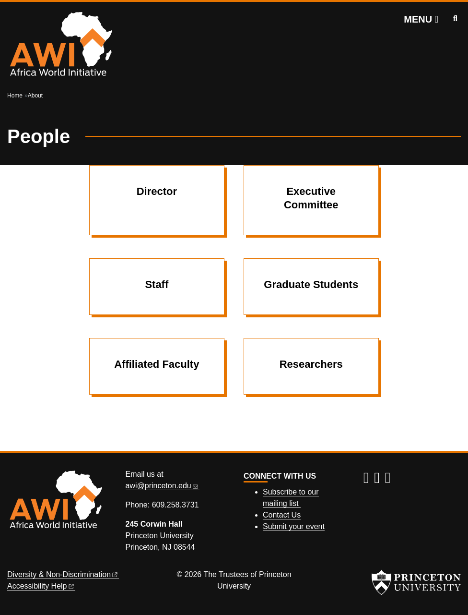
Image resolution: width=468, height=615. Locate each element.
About (35, 95)
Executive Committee (311, 198)
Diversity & (63, 574)
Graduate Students (311, 284)
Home (15, 95)
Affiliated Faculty (156, 364)
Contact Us (282, 515)
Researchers (311, 364)
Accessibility (41, 586)
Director (157, 191)
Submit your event (294, 526)
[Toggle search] (455, 18)
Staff (156, 284)
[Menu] (421, 19)
